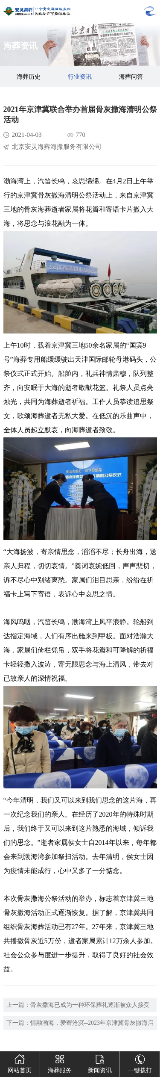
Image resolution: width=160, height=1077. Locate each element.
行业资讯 (80, 77)
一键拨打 (140, 1062)
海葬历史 (29, 77)
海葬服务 (60, 1062)
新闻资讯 (100, 1062)
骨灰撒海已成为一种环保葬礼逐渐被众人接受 (90, 1005)
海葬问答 (131, 77)
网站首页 (20, 1062)
